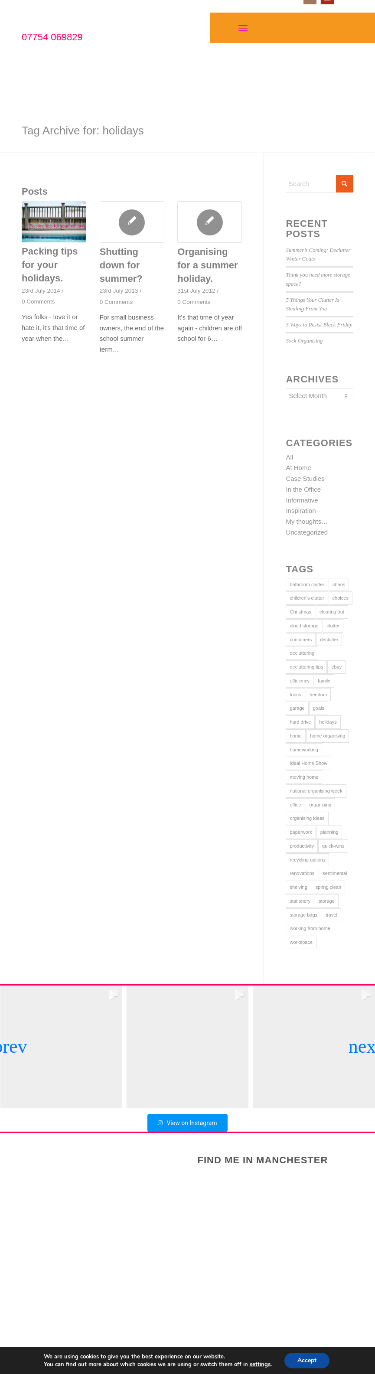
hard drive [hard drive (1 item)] (300, 722)
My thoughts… (307, 521)
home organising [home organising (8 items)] (327, 735)
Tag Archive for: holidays (83, 130)
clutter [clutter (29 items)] (332, 625)
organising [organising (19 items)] (321, 804)
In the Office (303, 489)
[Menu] (243, 27)
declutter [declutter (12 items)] (329, 639)
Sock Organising (304, 341)
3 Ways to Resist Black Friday (319, 325)
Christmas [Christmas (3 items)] (300, 611)
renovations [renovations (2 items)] (302, 873)
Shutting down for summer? (121, 265)
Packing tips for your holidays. (50, 265)
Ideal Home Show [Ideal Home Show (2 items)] (308, 763)
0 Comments (38, 301)
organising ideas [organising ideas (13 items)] (307, 818)
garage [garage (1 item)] (297, 708)
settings (260, 1364)
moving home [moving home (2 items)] (304, 777)
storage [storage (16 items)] (327, 901)
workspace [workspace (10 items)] (301, 942)
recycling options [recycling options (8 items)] (307, 859)
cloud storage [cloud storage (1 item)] (304, 625)
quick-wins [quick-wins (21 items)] (333, 846)
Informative (302, 500)
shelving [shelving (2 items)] (298, 887)
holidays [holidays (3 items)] (327, 722)
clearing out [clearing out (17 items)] (332, 611)
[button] (10, 1046)
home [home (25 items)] (296, 735)
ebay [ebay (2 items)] (336, 666)
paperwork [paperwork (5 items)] (301, 832)
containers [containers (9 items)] (301, 639)
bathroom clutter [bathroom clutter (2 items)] (307, 584)
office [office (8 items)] (295, 804)
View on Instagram (187, 1122)
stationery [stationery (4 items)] (300, 901)
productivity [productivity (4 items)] (302, 846)
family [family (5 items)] (324, 680)
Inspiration (301, 510)
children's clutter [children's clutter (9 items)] (307, 598)
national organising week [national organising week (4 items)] (316, 790)
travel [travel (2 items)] (331, 914)
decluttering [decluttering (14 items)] (302, 653)
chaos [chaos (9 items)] (339, 584)
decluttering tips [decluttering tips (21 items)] (306, 666)
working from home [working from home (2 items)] (310, 928)
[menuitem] (243, 27)
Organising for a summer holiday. (207, 265)
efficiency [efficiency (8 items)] (300, 680)
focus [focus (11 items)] (295, 694)
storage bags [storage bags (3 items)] (303, 914)
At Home (298, 467)
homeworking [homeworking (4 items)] (304, 749)
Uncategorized (307, 532)
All (289, 457)
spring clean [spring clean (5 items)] (328, 887)
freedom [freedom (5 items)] (318, 694)
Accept (306, 1360)
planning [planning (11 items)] (329, 832)
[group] (188, 1047)
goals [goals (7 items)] (318, 708)
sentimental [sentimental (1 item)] (335, 873)
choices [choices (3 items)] (341, 598)
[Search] (319, 184)
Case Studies (305, 478)
